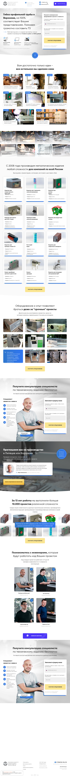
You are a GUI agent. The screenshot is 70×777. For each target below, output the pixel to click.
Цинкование (58, 154)
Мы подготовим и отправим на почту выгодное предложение (53, 29)
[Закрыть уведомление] (22, 771)
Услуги (24, 765)
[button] (35, 289)
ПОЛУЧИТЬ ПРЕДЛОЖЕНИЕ (54, 40)
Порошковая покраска (43, 154)
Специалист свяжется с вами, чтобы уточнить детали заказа (53, 20)
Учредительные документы (28, 767)
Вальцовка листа (6, 154)
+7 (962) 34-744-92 (61, 762)
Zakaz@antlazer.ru (44, 4)
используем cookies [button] (8, 771)
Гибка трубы (58, 140)
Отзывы (24, 769)
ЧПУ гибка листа (41, 140)
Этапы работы (25, 762)
